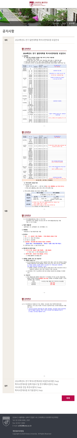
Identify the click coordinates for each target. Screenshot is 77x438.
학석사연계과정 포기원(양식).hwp (29, 390)
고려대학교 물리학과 (38, 4)
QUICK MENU (73, 4)
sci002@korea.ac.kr (24, 426)
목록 (68, 398)
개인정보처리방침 (18, 431)
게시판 (64, 23)
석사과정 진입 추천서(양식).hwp (28, 387)
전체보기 (4, 4)
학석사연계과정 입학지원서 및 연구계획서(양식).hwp (36, 384)
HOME (57, 23)
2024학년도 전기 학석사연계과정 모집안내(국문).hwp (37, 381)
